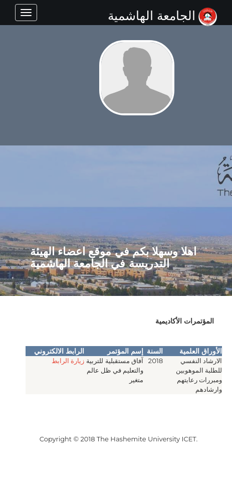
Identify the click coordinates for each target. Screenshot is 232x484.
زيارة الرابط (68, 361)
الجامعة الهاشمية (162, 15)
